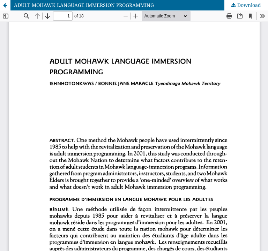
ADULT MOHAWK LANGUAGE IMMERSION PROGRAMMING (84, 5)
